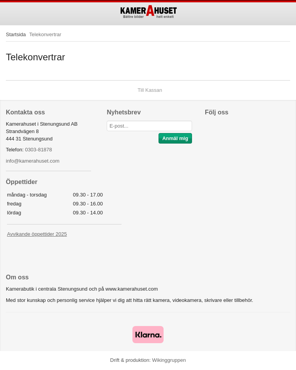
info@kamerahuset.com (32, 161)
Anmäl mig (175, 138)
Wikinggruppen (169, 360)
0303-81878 (38, 150)
